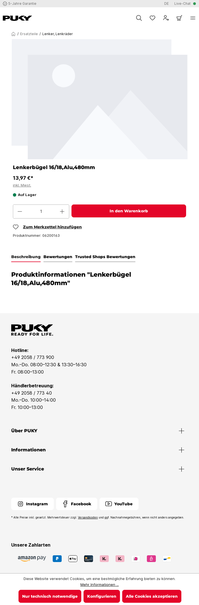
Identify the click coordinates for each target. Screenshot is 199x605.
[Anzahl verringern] (20, 211)
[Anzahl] (41, 211)
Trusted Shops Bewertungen (105, 256)
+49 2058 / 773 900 (32, 357)
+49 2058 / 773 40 (31, 393)
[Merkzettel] (152, 18)
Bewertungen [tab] (57, 256)
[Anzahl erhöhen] (62, 211)
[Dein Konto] (166, 18)
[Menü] (193, 18)
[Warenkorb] (179, 18)
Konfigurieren (101, 596)
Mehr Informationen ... (99, 584)
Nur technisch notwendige (50, 596)
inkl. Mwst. (22, 185)
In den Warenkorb (129, 210)
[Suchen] (139, 18)
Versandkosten (88, 517)
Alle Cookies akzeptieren (152, 596)
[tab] (26, 257)
